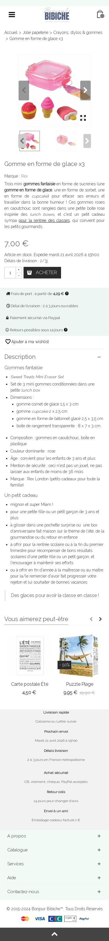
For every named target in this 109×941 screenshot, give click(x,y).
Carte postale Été (29, 684)
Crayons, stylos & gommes (77, 32)
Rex (24, 176)
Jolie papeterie (35, 32)
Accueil (10, 32)
